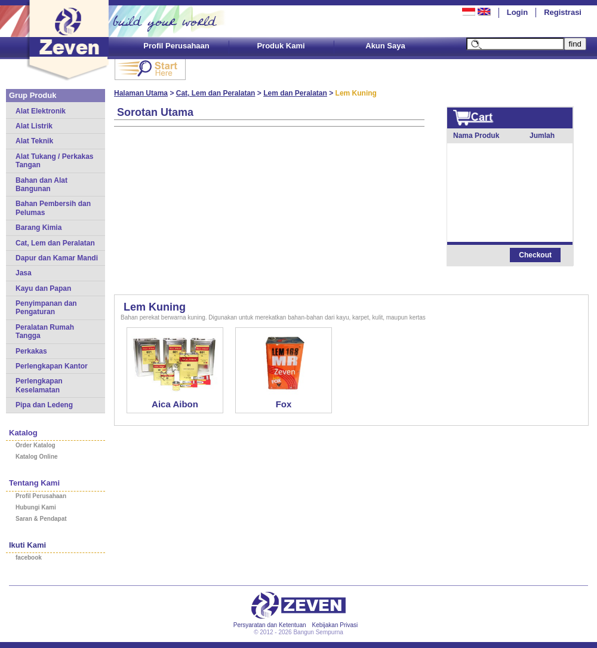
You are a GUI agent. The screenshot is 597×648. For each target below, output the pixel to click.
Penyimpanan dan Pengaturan (46, 307)
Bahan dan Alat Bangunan (41, 184)
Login (517, 12)
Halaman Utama (141, 93)
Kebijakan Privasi (335, 625)
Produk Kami (280, 45)
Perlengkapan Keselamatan (39, 385)
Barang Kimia (38, 227)
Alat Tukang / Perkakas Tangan (55, 160)
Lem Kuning (155, 307)
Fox (284, 404)
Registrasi (562, 12)
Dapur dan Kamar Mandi (57, 258)
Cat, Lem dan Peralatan (55, 243)
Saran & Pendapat (41, 518)
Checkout (535, 255)
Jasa (24, 273)
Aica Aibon (175, 404)
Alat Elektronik (41, 111)
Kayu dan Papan (43, 288)
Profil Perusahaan (176, 45)
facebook (29, 557)
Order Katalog (36, 445)
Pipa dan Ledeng (44, 405)
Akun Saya (385, 45)
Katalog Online (37, 456)
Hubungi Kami (36, 507)
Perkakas (31, 351)
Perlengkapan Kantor (52, 366)
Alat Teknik (34, 141)
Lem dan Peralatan (295, 93)
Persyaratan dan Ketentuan (269, 625)
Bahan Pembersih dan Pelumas (53, 207)
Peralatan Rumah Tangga (45, 331)
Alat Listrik (34, 126)
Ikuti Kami (27, 544)
